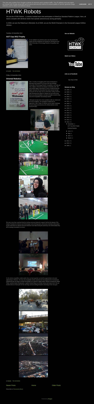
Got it (90, 4)
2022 (68, 99)
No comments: (17, 71)
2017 (68, 110)
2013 (68, 119)
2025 (68, 92)
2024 (68, 94)
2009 (68, 145)
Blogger (50, 398)
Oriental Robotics (13, 79)
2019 (68, 105)
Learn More (82, 4)
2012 (68, 122)
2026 (68, 89)
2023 (68, 96)
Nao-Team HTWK (73, 80)
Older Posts (56, 385)
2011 (68, 141)
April (69, 135)
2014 (68, 117)
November (71, 124)
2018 (68, 108)
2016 (68, 112)
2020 (68, 103)
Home (34, 385)
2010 (68, 143)
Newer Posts (11, 385)
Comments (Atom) (18, 389)
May (69, 133)
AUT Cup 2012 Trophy (15, 37)
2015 (68, 115)
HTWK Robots (23, 11)
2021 (68, 101)
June (69, 131)
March (70, 138)
